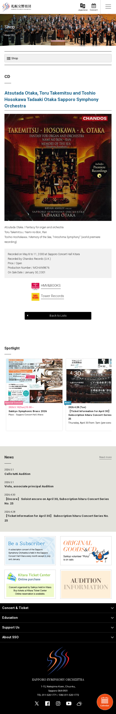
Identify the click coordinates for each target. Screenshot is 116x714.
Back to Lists (47, 315)
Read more (105, 457)
